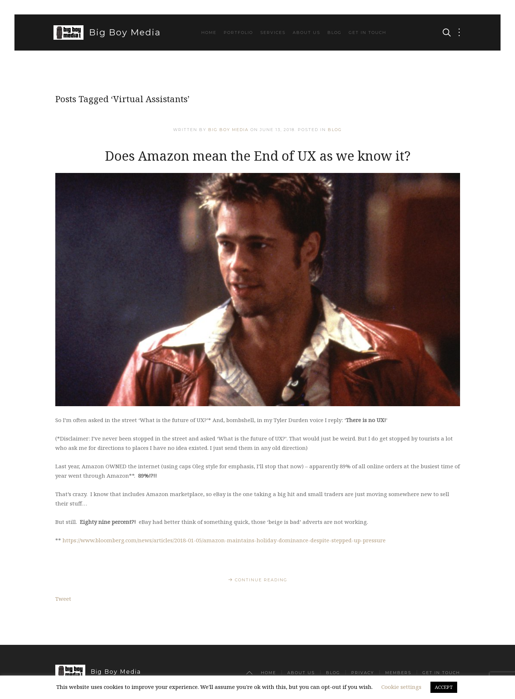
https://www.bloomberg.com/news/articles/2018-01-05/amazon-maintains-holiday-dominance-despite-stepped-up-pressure (224, 540)
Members (398, 672)
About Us (306, 32)
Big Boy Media (107, 32)
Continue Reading (261, 579)
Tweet (63, 598)
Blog (334, 32)
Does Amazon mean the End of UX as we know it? (258, 156)
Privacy (362, 672)
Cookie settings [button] (401, 686)
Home (208, 32)
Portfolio (238, 32)
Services (273, 32)
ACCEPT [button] (444, 687)
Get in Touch (367, 32)
